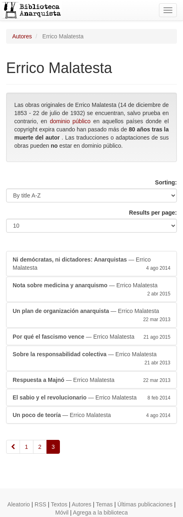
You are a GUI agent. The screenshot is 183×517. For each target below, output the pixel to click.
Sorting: (166, 182)
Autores (22, 36)
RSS (40, 504)
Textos (59, 504)
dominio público (70, 121)
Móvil (62, 512)
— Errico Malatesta (91, 264)
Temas (104, 504)
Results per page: (153, 212)
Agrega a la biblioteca (100, 512)
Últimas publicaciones (144, 504)
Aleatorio (18, 504)
